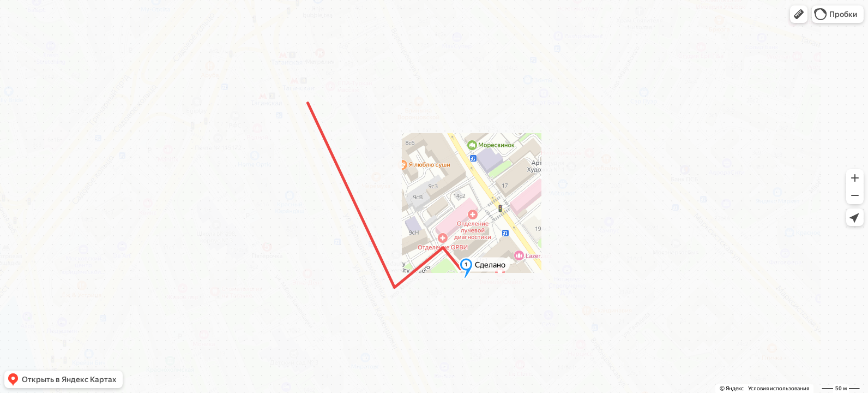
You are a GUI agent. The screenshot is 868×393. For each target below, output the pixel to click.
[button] (798, 14)
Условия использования (778, 388)
